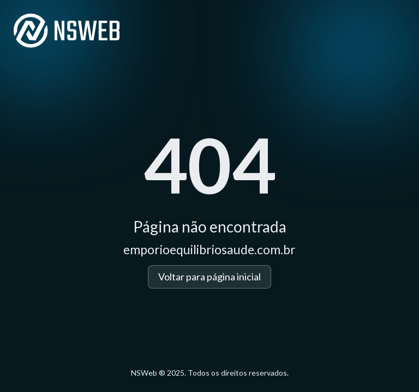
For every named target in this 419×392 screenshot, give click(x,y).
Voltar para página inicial (209, 277)
